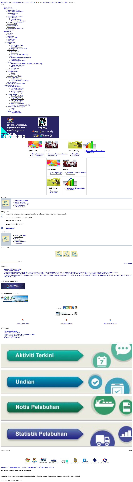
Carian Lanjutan (128, 263)
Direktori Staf (11, 27)
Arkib (31, 2)
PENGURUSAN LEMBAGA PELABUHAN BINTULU (19, 334)
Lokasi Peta (10, 30)
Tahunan (13, 74)
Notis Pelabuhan (11, 70)
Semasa (13, 73)
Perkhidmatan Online (10, 42)
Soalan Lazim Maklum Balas (19, 48)
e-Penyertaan (18, 243)
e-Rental (9, 56)
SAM (12, 109)
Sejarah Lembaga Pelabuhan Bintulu (14, 335)
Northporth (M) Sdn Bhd (17, 99)
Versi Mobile (4, 2)
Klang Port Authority (16, 89)
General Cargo (11, 39)
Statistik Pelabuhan (12, 71)
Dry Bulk (10, 33)
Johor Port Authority (16, 93)
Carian (20, 261)
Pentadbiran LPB (12, 24)
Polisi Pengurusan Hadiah (18, 65)
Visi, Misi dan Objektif (13, 10)
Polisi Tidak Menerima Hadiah (15, 11)
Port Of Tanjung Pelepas (17, 103)
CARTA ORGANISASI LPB (12, 332)
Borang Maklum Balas (17, 45)
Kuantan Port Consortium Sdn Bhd (20, 105)
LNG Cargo (10, 40)
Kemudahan (7, 31)
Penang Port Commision (17, 88)
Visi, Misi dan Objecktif (21, 200)
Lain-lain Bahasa (62, 2)
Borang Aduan (15, 51)
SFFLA (13, 108)
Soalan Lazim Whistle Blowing (19, 54)
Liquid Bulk (10, 36)
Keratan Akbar (18, 240)
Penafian (24, 467)
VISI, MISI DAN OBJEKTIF (12, 337)
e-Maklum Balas (11, 43)
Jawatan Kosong (11, 82)
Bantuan (27, 2)
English (45, 2)
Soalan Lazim (20, 2)
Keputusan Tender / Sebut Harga (19, 80)
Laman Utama (8, 7)
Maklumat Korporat (12, 13)
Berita (16, 238)
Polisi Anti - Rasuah (16, 66)
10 (24, 136)
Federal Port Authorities (14, 86)
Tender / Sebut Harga (13, 77)
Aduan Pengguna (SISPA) (14, 76)
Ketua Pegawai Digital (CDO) (15, 28)
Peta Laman (12, 2)
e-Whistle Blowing (12, 50)
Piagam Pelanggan (12, 17)
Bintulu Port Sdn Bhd (17, 96)
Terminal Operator (12, 94)
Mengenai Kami (8, 8)
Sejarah (13, 14)
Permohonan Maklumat (47, 467)
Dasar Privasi (4, 467)
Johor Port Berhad (16, 102)
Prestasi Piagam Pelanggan (18, 21)
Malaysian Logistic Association (16, 106)
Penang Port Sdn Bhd (16, 97)
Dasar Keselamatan (15, 467)
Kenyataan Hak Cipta (34, 467)
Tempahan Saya (15, 59)
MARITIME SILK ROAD (11, 85)
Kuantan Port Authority (17, 91)
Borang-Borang (15, 68)
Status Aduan (14, 53)
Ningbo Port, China (16, 112)
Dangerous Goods (12, 37)
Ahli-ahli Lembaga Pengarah (15, 22)
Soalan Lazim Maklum (110, 323)
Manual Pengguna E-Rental (18, 60)
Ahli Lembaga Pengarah (10, 331)
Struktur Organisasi (12, 25)
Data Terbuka (90, 152)
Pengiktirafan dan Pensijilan (15, 16)
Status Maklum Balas (16, 47)
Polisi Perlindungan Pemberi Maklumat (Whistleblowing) (26, 63)
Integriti (9, 62)
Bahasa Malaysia (52, 2)
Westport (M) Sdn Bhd (17, 100)
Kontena (9, 34)
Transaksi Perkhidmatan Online (16, 83)
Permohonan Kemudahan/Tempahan (21, 57)
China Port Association (13, 111)
